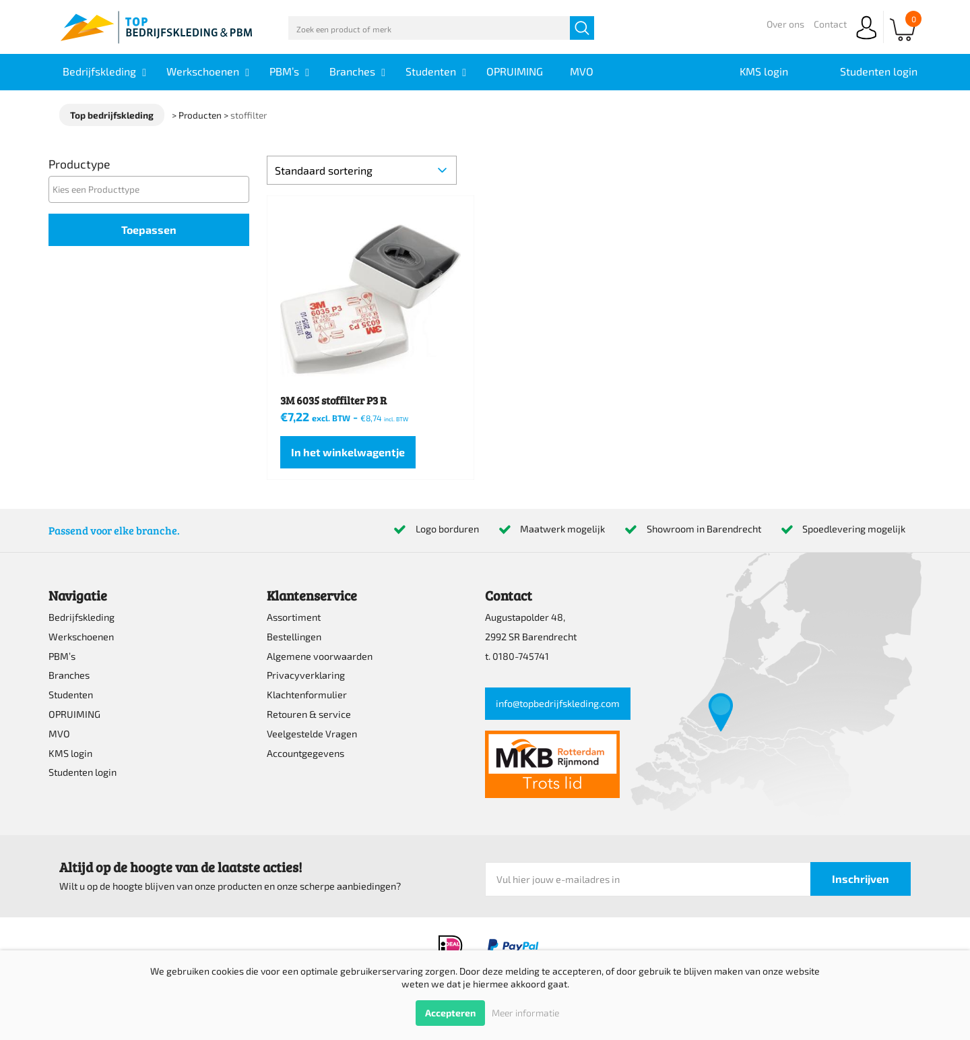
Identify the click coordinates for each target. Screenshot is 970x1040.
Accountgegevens (305, 753)
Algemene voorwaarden (320, 656)
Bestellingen (294, 636)
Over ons (785, 24)
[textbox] (152, 189)
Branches (69, 675)
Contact (830, 24)
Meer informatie (525, 1012)
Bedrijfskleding (81, 617)
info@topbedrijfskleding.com (558, 703)
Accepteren (450, 1012)
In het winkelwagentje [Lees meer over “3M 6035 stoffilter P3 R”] (348, 452)
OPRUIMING (74, 714)
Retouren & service (309, 714)
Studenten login (82, 772)
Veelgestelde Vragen (312, 733)
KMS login (70, 753)
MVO (59, 733)
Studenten (70, 694)
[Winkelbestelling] (362, 170)
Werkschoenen (81, 636)
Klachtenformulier (307, 694)
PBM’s (61, 656)
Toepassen (148, 229)
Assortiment (294, 617)
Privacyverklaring (306, 675)
